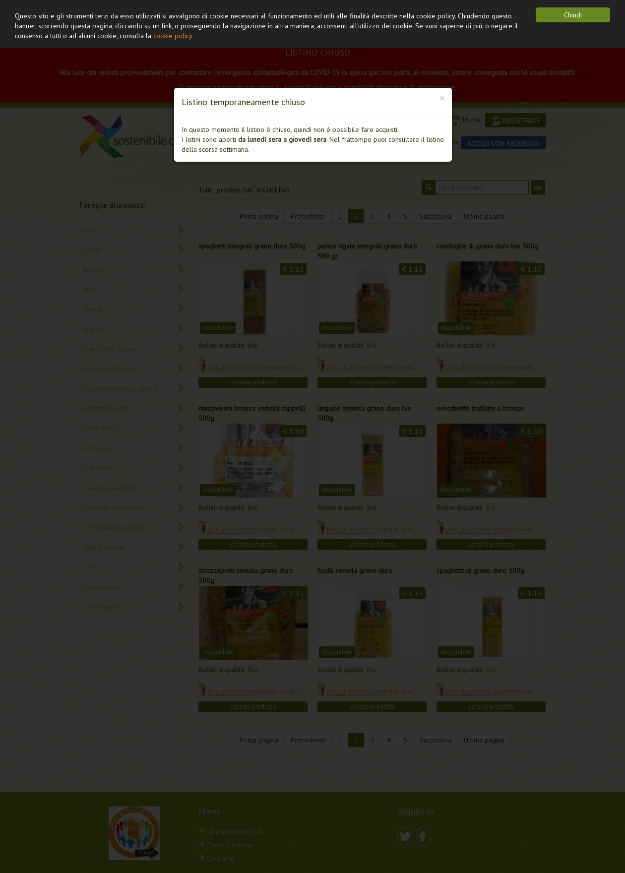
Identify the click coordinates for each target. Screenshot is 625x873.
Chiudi (573, 14)
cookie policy (172, 35)
